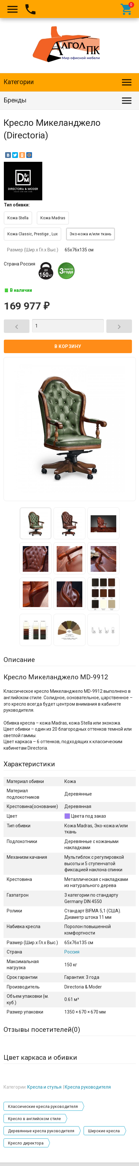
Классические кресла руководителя (43, 1106)
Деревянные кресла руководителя (41, 1131)
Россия (71, 951)
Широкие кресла (104, 1131)
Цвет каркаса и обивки (40, 1057)
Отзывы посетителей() (42, 1029)
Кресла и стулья (44, 1087)
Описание (19, 660)
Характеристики (29, 764)
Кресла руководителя (88, 1087)
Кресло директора (26, 1143)
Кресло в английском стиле (34, 1119)
